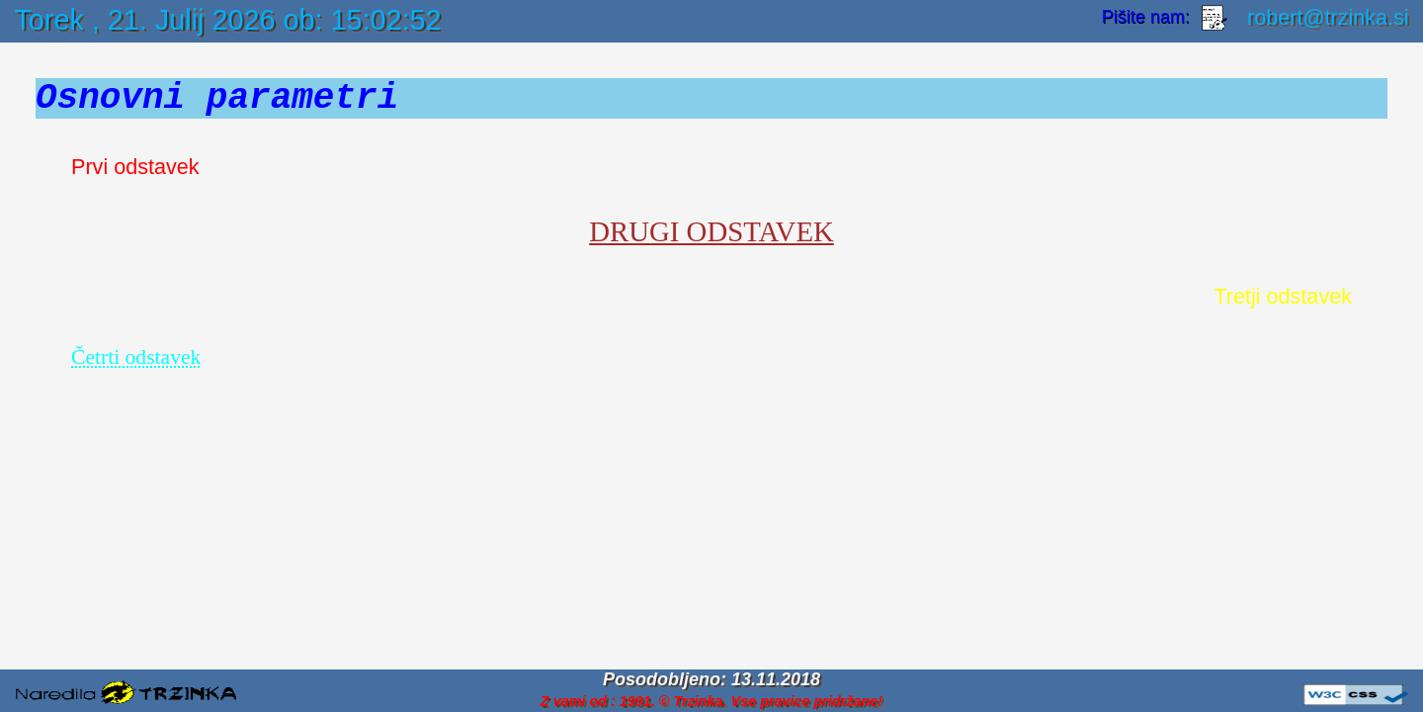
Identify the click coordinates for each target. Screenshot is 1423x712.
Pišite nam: (1148, 18)
